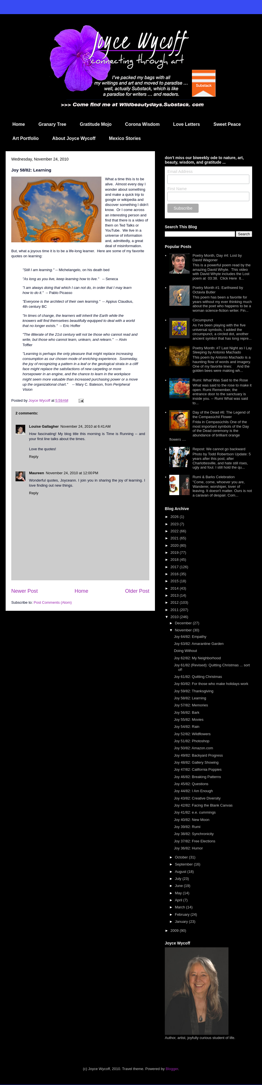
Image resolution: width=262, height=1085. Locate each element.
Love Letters (186, 124)
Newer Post (24, 591)
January (182, 921)
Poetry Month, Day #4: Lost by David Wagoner (217, 257)
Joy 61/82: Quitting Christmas (198, 677)
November (184, 630)
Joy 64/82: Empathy (190, 636)
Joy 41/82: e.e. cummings (195, 812)
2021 (175, 538)
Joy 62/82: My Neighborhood (197, 658)
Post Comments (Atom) (53, 602)
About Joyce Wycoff (74, 138)
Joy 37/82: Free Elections (194, 841)
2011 (175, 610)
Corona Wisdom (142, 124)
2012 (175, 602)
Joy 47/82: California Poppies (197, 769)
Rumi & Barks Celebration (213, 477)
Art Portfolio (25, 138)
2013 (175, 595)
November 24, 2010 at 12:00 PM (72, 473)
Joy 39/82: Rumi (187, 827)
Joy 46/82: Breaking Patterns (197, 777)
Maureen (36, 473)
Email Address (179, 171)
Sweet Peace (227, 124)
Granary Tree (52, 124)
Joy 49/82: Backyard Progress (198, 755)
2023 (175, 524)
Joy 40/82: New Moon (191, 820)
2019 (175, 552)
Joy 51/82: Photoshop (191, 741)
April (179, 900)
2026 (175, 517)
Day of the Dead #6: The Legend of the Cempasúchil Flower (221, 414)
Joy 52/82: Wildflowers (192, 734)
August (181, 871)
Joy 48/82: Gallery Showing (196, 762)
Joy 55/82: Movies (188, 719)
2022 (175, 531)
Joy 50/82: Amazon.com (193, 748)
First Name (176, 188)
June (179, 886)
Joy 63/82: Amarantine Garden (198, 644)
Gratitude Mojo (96, 124)
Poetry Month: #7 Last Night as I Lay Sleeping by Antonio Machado (222, 350)
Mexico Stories (125, 138)
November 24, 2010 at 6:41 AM (85, 426)
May (179, 893)
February (183, 914)
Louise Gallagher (44, 426)
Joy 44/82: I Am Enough (193, 791)
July (179, 879)
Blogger (172, 1069)
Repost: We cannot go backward (218, 449)
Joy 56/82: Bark (186, 712)
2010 (175, 617)
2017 (175, 567)
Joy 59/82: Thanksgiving (193, 691)
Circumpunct (202, 320)
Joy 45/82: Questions (191, 784)
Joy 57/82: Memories (191, 705)
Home (18, 124)
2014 (175, 588)
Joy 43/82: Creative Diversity (197, 798)
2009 (175, 930)
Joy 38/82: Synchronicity (194, 834)
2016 (175, 574)
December (184, 623)
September (184, 864)
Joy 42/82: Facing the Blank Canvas (203, 805)
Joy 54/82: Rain (186, 726)
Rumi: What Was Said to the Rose (220, 380)
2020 (175, 545)
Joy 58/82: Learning (190, 698)
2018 (175, 559)
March (180, 907)
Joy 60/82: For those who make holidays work (211, 684)
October (182, 857)
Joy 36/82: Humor (188, 848)
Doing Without (185, 651)
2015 (175, 581)
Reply (33, 456)
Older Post (137, 591)
